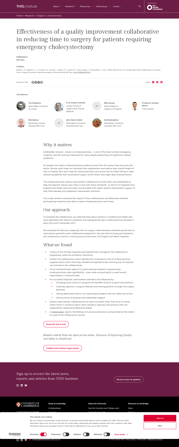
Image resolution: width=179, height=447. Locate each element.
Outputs (39, 15)
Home (19, 15)
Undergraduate (54, 408)
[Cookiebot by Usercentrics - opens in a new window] (15, 442)
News (130, 408)
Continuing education (57, 416)
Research (70, 6)
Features (131, 412)
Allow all (160, 426)
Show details (120, 442)
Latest (117, 6)
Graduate (52, 412)
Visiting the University (97, 412)
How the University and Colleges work (103, 408)
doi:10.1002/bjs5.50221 (82, 72)
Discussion (132, 416)
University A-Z (21, 417)
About (57, 6)
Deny (160, 434)
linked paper (58, 312)
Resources (86, 6)
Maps (90, 416)
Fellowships (102, 6)
